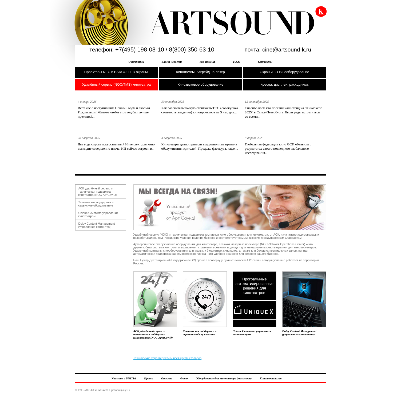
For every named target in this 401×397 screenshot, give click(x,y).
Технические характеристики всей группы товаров (167, 358)
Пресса (148, 378)
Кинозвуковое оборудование (201, 84)
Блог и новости (172, 61)
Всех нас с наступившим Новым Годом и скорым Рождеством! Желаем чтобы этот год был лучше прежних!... (114, 112)
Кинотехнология (270, 378)
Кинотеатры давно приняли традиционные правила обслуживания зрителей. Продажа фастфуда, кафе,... (199, 146)
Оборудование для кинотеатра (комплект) (224, 378)
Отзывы (166, 378)
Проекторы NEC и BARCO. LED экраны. (116, 72)
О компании (136, 61)
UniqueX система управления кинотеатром (254, 303)
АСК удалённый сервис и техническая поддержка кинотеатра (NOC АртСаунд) (97, 191)
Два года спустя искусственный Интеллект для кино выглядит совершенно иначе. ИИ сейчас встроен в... (116, 146)
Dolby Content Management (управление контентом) (96, 225)
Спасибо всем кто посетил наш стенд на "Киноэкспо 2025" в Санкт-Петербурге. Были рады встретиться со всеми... (283, 112)
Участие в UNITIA (124, 378)
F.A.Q (236, 61)
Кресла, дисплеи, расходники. (284, 84)
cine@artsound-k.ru (286, 49)
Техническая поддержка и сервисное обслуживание (96, 204)
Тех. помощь (207, 61)
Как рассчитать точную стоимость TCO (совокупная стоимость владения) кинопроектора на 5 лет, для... (200, 110)
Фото (184, 378)
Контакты (265, 61)
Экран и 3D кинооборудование (284, 72)
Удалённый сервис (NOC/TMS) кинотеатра (116, 84)
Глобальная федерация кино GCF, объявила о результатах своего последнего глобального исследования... (278, 148)
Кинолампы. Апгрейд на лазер (200, 72)
